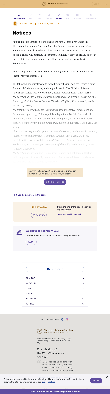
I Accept (96, 380)
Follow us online (50, 319)
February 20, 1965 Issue (48, 23)
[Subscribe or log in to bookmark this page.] (48, 16)
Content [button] (30, 288)
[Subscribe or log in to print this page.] (68, 16)
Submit (31, 241)
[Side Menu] (4, 4)
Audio (77, 214)
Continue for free (55, 182)
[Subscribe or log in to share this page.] (39, 16)
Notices (22, 33)
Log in (96, 4)
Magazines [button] (31, 283)
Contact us (55, 269)
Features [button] (30, 293)
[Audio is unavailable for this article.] (31, 16)
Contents (39, 215)
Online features (64, 214)
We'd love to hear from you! (42, 230)
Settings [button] (30, 303)
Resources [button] (31, 298)
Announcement (26, 23)
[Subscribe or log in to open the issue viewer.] (77, 16)
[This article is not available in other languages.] (90, 16)
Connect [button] (30, 278)
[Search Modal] (106, 4)
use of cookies (48, 382)
